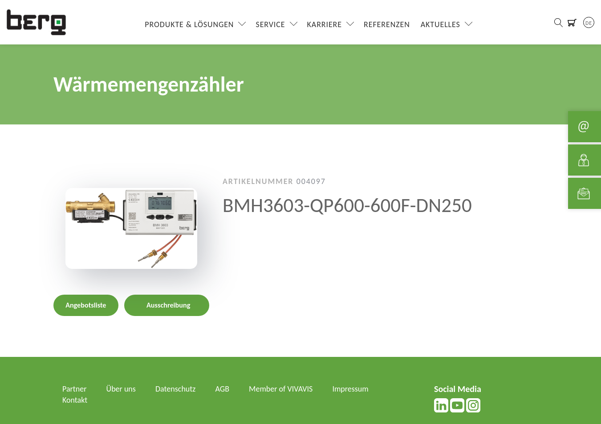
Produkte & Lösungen (189, 24)
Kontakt (74, 400)
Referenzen (387, 24)
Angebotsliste (85, 305)
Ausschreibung (168, 305)
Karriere (324, 24)
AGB (222, 389)
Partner (74, 389)
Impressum (350, 389)
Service (270, 24)
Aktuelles (440, 24)
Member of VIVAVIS (281, 389)
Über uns (121, 389)
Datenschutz (175, 389)
